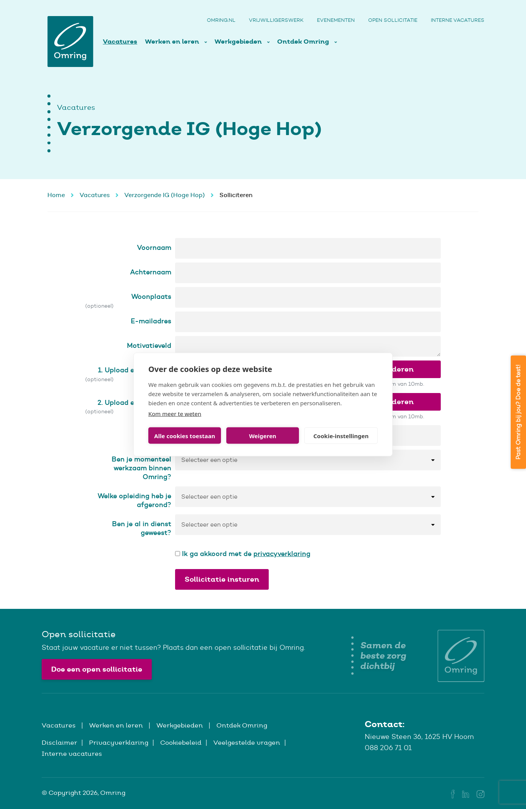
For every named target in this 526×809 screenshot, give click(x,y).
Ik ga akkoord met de (242, 553)
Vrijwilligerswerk (276, 20)
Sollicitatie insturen (222, 579)
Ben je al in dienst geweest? (141, 528)
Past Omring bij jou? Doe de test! (518, 412)
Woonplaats (151, 296)
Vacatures (120, 42)
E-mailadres (151, 320)
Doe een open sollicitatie (96, 669)
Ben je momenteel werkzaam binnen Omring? (141, 468)
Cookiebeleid (180, 742)
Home (56, 195)
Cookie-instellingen (341, 435)
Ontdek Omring (304, 42)
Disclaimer (59, 742)
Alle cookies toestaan (184, 435)
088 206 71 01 (388, 748)
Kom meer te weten (174, 414)
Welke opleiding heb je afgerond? (134, 500)
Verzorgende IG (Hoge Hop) (164, 195)
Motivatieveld (149, 345)
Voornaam (154, 247)
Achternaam (150, 271)
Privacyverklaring (118, 742)
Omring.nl (221, 20)
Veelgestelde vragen (246, 742)
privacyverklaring (281, 553)
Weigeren (262, 435)
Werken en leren (173, 42)
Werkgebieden (238, 42)
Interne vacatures (457, 20)
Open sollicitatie (392, 20)
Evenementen (336, 20)
